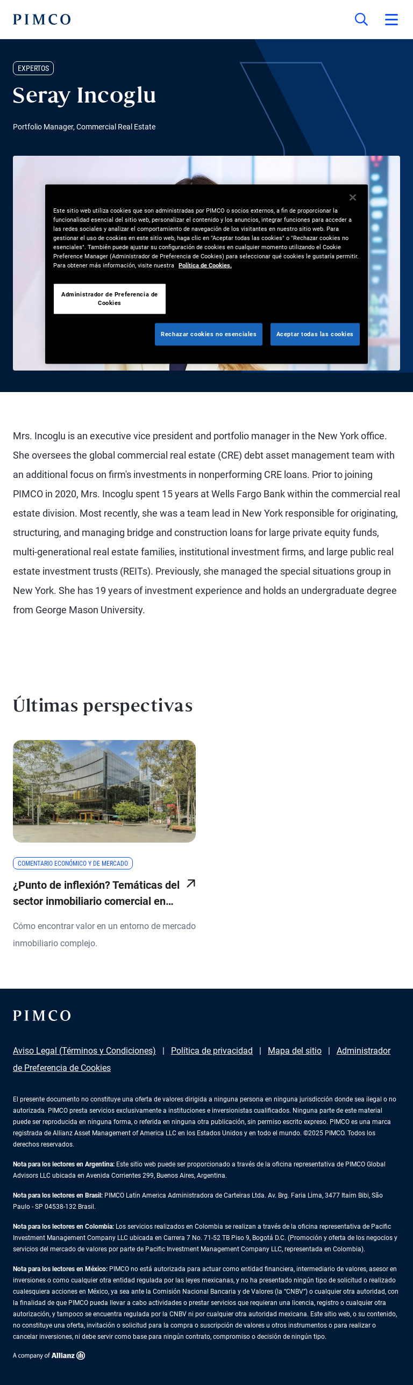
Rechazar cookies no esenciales (209, 334)
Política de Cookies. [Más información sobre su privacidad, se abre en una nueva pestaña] (205, 265)
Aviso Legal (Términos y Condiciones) (84, 1051)
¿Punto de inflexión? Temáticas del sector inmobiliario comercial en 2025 (96, 894)
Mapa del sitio (295, 1051)
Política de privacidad (212, 1051)
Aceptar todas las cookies (315, 334)
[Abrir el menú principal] (391, 19)
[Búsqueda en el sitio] (361, 19)
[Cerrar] (353, 197)
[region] (206, 274)
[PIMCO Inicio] (41, 19)
